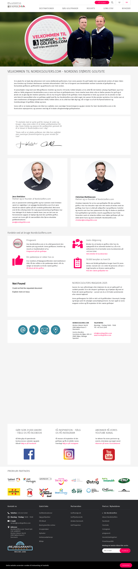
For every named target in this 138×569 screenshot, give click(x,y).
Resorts (91, 8)
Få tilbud (102, 3)
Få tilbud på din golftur (35, 269)
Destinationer (46, 8)
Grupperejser (44, 530)
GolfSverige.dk (76, 514)
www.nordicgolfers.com (102, 336)
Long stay (108, 8)
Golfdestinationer (45, 514)
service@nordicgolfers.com (21, 524)
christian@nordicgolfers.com (86, 221)
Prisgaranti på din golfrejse (36, 252)
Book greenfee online (47, 526)
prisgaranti (106, 534)
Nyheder (126, 8)
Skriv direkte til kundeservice (96, 254)
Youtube (105, 526)
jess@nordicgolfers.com (21, 223)
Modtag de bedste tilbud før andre (115, 546)
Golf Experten (76, 526)
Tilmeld (125, 551)
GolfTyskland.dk (76, 518)
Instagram (106, 530)
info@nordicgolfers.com (103, 334)
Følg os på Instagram (70, 444)
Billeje (41, 542)
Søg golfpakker (70, 8)
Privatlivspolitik (108, 542)
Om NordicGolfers (110, 514)
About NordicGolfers (109, 518)
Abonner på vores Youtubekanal (107, 444)
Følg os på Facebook (28, 444)
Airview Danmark (77, 522)
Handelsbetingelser (109, 538)
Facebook (105, 522)
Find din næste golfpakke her (97, 271)
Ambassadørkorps (46, 538)
